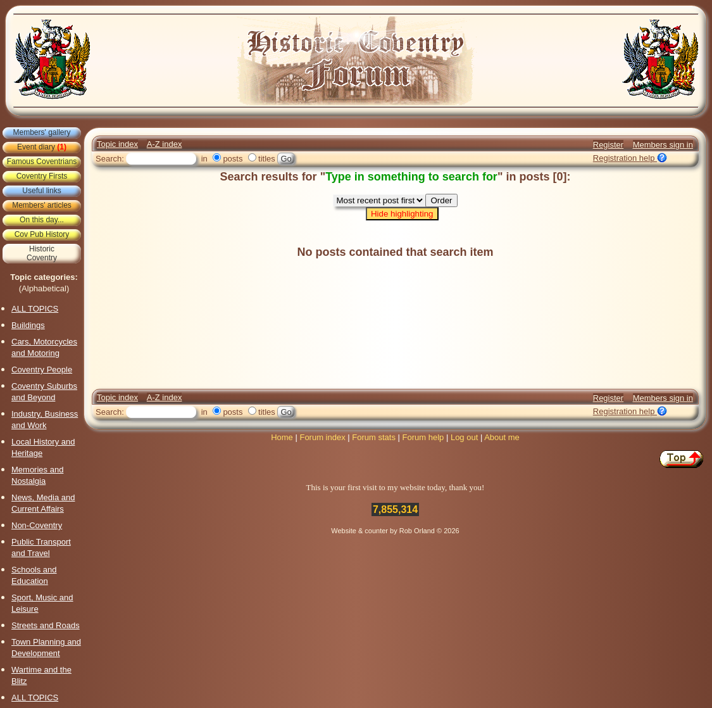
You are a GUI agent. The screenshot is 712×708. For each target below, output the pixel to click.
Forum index (322, 437)
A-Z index (164, 144)
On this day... (42, 219)
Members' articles (42, 205)
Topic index (117, 144)
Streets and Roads (45, 625)
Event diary (41, 146)
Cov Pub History (42, 234)
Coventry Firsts (42, 176)
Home (282, 437)
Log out (464, 437)
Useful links (41, 190)
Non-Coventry (36, 525)
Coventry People (41, 369)
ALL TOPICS (34, 308)
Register (608, 144)
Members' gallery (42, 132)
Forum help (423, 437)
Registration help (630, 158)
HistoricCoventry (42, 253)
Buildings (28, 325)
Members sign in (663, 144)
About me (502, 437)
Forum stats (374, 437)
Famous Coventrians (42, 161)
